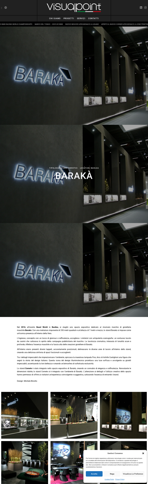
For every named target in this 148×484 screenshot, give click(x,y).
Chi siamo (55, 18)
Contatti (93, 18)
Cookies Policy (109, 479)
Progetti (69, 18)
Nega (112, 474)
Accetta (94, 474)
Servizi (81, 18)
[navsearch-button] (1, 8)
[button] (143, 453)
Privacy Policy (119, 479)
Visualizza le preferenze (133, 474)
